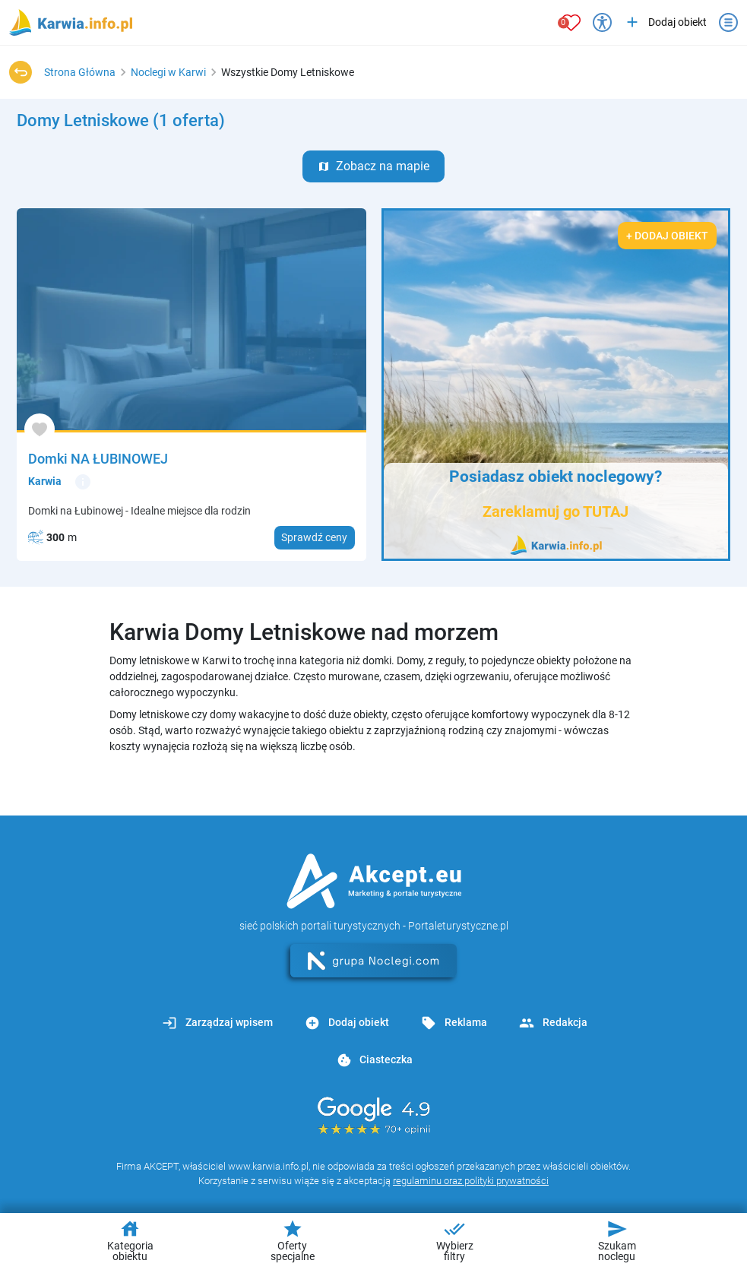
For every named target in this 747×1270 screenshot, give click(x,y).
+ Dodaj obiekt (667, 236)
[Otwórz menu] (728, 22)
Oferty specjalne (293, 1240)
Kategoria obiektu (130, 1240)
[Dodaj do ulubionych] (39, 429)
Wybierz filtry (454, 1240)
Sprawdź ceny (314, 537)
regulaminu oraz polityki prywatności (471, 1180)
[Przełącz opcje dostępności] (602, 22)
